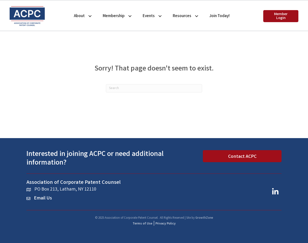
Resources (182, 16)
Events (149, 16)
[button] (280, 16)
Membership (114, 16)
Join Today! (219, 16)
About (79, 16)
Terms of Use (142, 223)
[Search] (154, 88)
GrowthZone (204, 218)
